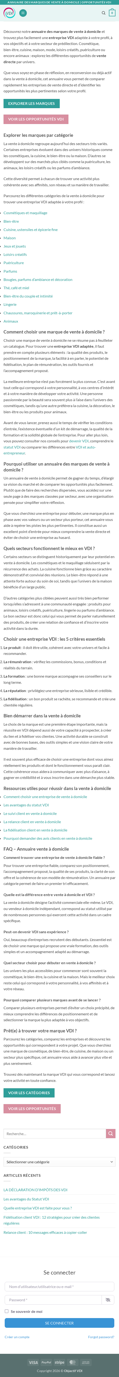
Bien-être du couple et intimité (28, 296)
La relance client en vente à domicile (32, 821)
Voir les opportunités (32, 1108)
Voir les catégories (29, 1093)
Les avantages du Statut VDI (26, 1199)
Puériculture (14, 262)
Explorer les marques (31, 103)
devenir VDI (79, 441)
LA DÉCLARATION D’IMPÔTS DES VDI (35, 1189)
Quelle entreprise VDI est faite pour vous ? (38, 1208)
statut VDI (12, 447)
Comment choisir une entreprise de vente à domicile (45, 796)
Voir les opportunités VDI (36, 119)
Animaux (11, 321)
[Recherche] (103, 13)
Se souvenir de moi (26, 1311)
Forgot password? (101, 1337)
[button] (23, 13)
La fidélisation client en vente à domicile (35, 830)
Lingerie (10, 304)
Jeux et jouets (15, 246)
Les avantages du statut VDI (26, 805)
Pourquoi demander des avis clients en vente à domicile (48, 838)
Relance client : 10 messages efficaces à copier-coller (45, 1232)
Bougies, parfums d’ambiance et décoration (38, 279)
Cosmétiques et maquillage (25, 212)
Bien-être (11, 221)
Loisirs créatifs (15, 254)
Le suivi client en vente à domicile (30, 813)
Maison (10, 237)
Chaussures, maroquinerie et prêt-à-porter (38, 313)
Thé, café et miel (16, 287)
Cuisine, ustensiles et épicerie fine (31, 229)
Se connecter (59, 1323)
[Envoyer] (110, 1133)
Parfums (10, 271)
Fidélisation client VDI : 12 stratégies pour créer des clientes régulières (52, 1220)
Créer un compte (17, 1337)
